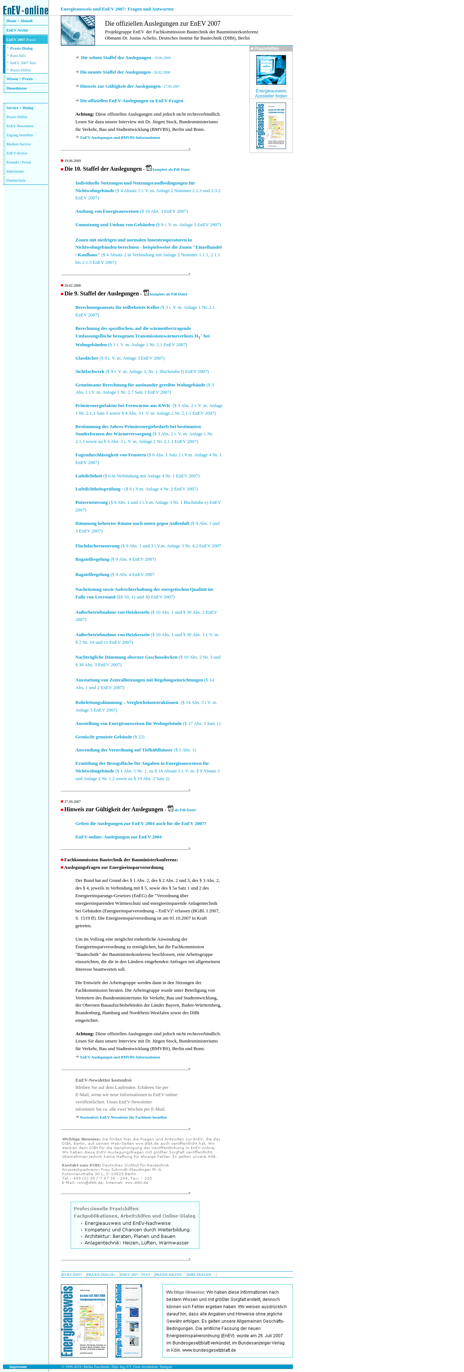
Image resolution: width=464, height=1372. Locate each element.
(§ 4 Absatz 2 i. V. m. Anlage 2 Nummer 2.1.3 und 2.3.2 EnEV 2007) (147, 190)
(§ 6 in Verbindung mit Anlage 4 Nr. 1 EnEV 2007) (137, 475)
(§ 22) (110, 736)
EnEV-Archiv (17, 153)
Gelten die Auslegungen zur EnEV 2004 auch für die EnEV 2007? (141, 823)
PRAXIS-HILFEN (168, 1275)
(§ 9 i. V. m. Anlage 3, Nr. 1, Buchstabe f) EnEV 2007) (142, 371)
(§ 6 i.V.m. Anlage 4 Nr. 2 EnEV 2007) (136, 489)
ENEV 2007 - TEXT (135, 1275)
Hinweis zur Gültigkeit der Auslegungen (113, 809)
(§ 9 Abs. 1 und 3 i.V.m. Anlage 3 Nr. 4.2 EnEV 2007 (148, 545)
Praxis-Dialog (21, 48)
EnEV (12, 30)
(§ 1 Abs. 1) (135, 750)
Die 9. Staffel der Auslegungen (102, 293)
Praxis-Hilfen (20, 70)
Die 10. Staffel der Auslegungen (103, 169)
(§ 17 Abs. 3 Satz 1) (147, 723)
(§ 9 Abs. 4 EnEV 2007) (115, 559)
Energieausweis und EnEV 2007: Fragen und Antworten (117, 9)
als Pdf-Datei (181, 810)
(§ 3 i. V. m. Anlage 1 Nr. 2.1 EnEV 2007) (142, 336)
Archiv (23, 30)
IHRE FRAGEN (199, 1275)
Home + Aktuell (20, 21)
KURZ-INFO (72, 1275)
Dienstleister (17, 88)
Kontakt (13, 162)
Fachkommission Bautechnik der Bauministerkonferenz (120, 859)
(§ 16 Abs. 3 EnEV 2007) (131, 211)
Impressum (15, 171)
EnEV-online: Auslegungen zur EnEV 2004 (118, 837)
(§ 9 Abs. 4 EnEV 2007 (114, 574)
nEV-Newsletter (21, 126)
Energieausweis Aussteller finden (271, 93)
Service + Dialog (20, 108)
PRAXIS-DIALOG (101, 1275)
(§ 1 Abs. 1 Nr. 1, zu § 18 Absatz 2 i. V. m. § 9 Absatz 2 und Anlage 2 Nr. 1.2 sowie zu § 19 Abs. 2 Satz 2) (147, 770)
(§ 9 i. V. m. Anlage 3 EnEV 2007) (148, 224)
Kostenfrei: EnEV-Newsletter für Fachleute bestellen (123, 1117)
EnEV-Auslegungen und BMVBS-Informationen (120, 138)
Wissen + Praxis (20, 79)
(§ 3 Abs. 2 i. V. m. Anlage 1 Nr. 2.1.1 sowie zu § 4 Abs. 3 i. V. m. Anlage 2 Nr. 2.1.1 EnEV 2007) (144, 434)
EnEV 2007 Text (23, 63)
